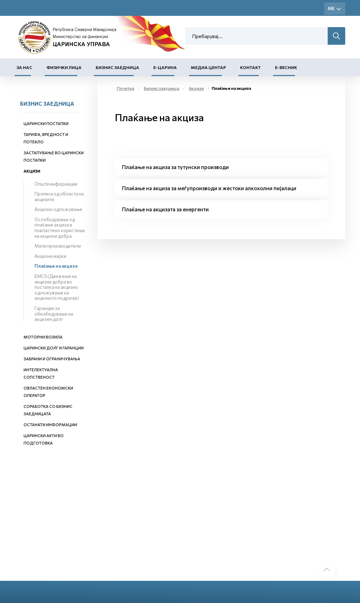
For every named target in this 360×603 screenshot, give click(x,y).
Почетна (125, 88)
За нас (24, 67)
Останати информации (50, 424)
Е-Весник (286, 67)
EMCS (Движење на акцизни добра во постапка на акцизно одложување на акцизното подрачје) (56, 287)
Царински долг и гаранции (54, 348)
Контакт (250, 67)
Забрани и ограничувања (52, 358)
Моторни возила (43, 337)
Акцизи (32, 171)
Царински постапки (46, 123)
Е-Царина (165, 67)
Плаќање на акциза (55, 266)
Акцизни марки (50, 256)
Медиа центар (208, 67)
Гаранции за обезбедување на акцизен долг (53, 313)
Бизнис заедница (117, 67)
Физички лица (64, 67)
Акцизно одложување (58, 209)
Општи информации (55, 184)
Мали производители (57, 246)
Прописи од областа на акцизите (59, 196)
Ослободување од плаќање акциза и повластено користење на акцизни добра (59, 228)
